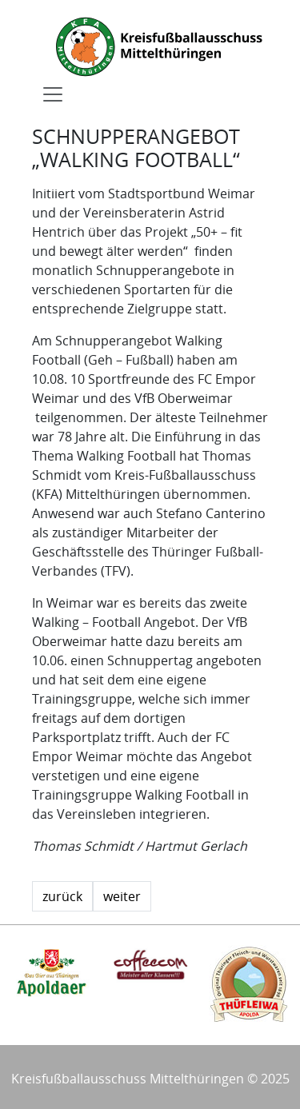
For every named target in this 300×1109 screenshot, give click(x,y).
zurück (62, 896)
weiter (122, 896)
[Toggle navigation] (52, 94)
